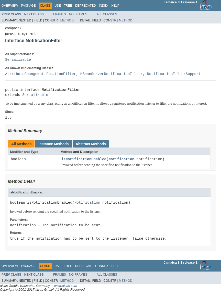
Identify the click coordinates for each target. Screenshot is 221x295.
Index (103, 5)
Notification (121, 159)
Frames (59, 14)
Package (28, 5)
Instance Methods (53, 144)
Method (67, 20)
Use (57, 5)
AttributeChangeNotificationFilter (40, 74)
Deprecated (85, 5)
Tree (68, 5)
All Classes (107, 14)
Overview (10, 5)
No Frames (78, 14)
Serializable (18, 59)
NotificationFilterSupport (174, 74)
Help (115, 5)
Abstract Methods (91, 144)
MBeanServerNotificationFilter (111, 74)
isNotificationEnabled (83, 159)
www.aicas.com (65, 286)
